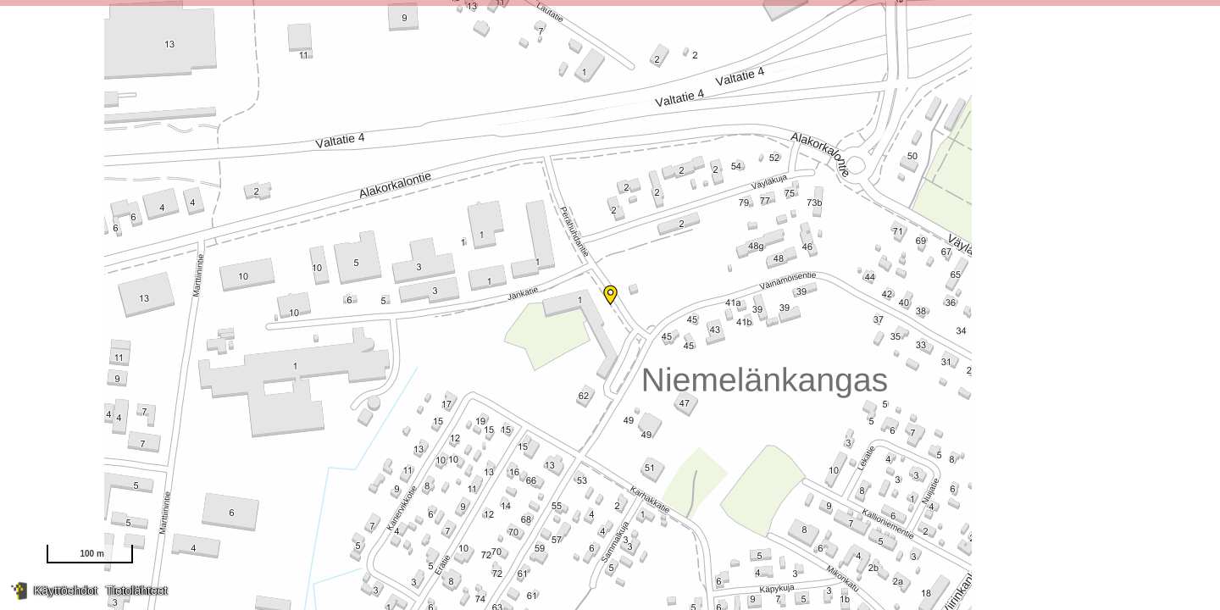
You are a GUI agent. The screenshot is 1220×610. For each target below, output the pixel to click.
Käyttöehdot (65, 590)
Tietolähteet (137, 590)
